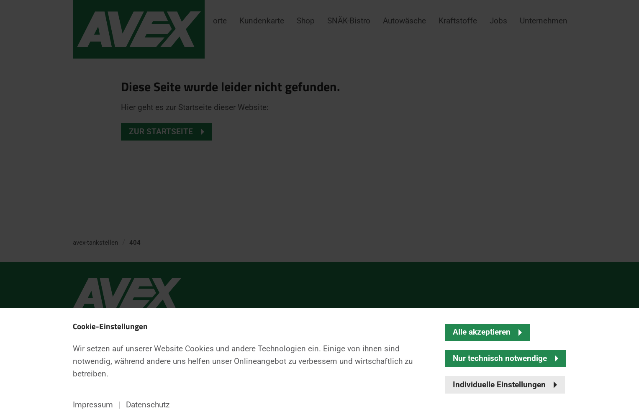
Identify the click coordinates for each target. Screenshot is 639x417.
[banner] (319, 208)
